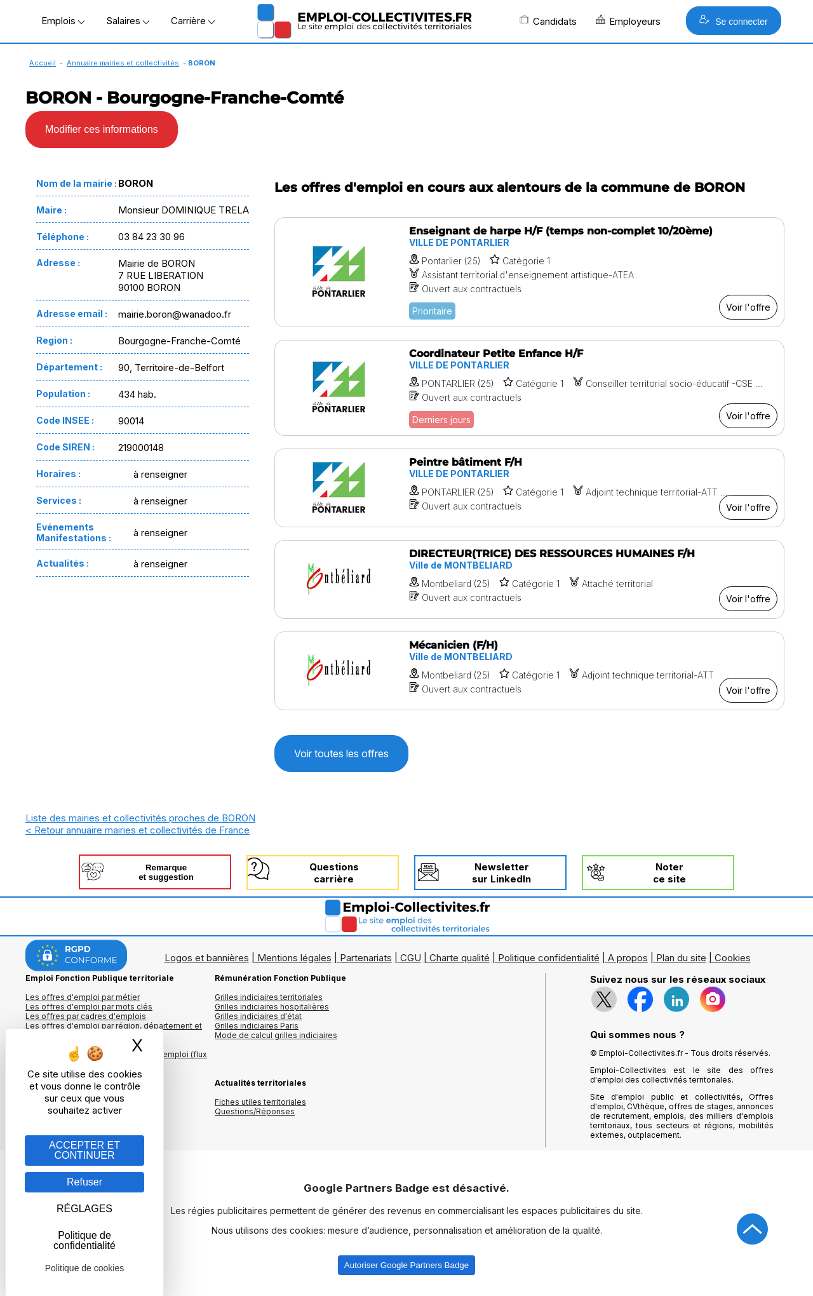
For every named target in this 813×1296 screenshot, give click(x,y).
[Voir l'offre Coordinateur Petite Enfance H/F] (529, 388)
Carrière (193, 21)
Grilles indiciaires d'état (258, 1016)
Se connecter (733, 21)
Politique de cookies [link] (84, 1268)
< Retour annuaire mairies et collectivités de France (137, 830)
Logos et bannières (207, 958)
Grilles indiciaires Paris (257, 1025)
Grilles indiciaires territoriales (269, 997)
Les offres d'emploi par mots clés (88, 1006)
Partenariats (366, 958)
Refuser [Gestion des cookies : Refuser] (84, 1182)
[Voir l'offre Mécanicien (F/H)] (529, 671)
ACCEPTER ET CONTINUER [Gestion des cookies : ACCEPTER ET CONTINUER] (84, 1150)
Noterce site (669, 873)
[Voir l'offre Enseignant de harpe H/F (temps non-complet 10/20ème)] (529, 272)
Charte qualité (459, 958)
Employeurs (628, 21)
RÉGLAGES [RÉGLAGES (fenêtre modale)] (84, 1208)
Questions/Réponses (255, 1111)
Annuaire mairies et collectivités (123, 62)
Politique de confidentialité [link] (84, 1240)
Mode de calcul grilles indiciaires (276, 1035)
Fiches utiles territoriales (260, 1102)
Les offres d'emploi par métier (82, 997)
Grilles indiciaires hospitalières (272, 1006)
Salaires (127, 21)
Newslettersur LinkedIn (501, 873)
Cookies (733, 958)
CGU (410, 958)
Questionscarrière (334, 873)
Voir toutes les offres (341, 753)
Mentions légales (294, 958)
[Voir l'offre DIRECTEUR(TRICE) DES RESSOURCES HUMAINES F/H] (529, 579)
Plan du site (681, 958)
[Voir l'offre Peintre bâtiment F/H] (529, 488)
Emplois (62, 21)
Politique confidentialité (549, 958)
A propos (628, 958)
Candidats (548, 21)
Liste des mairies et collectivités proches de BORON (140, 818)
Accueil (42, 62)
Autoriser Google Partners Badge (406, 1265)
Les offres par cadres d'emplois (85, 1016)
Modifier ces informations (101, 129)
